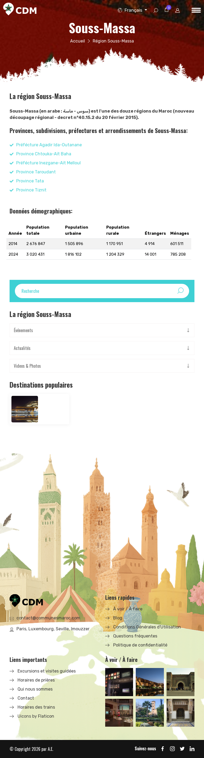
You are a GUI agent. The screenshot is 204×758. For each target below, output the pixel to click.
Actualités (22, 348)
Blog (117, 617)
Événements (23, 330)
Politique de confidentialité (140, 645)
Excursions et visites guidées (47, 671)
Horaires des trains (36, 707)
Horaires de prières (36, 680)
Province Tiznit (31, 189)
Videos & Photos (27, 366)
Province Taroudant (36, 171)
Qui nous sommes (35, 689)
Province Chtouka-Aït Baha (43, 153)
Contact (26, 698)
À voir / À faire (127, 608)
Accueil (77, 41)
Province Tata (30, 180)
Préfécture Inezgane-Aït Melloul (48, 162)
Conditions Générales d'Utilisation (147, 626)
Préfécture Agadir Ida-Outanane (49, 144)
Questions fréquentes (135, 636)
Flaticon (46, 716)
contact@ (48, 617)
